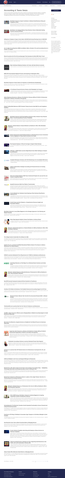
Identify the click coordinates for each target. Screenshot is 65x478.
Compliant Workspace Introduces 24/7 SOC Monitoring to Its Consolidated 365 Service (29, 159)
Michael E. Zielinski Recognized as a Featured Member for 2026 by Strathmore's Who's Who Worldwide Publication (28, 228)
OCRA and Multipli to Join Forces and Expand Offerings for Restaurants (19, 358)
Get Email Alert (56, 10)
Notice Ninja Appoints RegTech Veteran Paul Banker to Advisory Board (25, 219)
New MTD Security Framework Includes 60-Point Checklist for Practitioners (20, 281)
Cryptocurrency (53, 22)
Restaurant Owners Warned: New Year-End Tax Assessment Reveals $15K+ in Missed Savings (28, 296)
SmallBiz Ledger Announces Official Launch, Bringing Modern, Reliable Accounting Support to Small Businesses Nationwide (26, 313)
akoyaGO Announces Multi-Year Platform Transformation (22, 184)
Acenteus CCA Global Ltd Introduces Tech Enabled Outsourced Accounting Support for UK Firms (25, 289)
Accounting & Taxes (54, 19)
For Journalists (53, 37)
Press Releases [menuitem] (45, 2)
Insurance (52, 23)
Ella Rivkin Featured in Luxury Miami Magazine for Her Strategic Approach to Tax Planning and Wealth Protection (24, 212)
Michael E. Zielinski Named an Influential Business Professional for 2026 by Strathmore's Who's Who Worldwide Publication (27, 273)
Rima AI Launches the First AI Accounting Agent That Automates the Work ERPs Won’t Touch (24, 56)
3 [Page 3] (37, 461)
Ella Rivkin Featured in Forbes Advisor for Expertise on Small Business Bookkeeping (22, 82)
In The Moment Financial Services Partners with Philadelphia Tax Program (26, 89)
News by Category (54, 31)
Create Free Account (22, 473)
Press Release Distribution (8, 476)
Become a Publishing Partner (52, 476)
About (49, 473)
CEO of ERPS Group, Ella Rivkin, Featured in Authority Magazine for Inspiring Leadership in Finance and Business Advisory (27, 396)
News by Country (53, 32)
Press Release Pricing (7, 475)
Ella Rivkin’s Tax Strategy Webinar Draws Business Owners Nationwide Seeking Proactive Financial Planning (27, 31)
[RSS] (52, 14)
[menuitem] (49, 2)
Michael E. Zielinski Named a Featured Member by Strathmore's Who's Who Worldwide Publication (27, 126)
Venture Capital (53, 27)
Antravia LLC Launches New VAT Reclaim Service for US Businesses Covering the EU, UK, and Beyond (24, 350)
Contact (49, 475)
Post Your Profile (21, 475)
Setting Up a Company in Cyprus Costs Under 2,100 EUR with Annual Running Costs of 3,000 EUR (25, 39)
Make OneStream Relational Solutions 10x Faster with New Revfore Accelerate (27, 65)
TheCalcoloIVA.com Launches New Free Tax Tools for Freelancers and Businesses (22, 306)
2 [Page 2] (36, 461)
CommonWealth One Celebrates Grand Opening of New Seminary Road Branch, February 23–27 (27, 194)
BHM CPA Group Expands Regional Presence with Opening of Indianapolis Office (21, 73)
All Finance (52, 18)
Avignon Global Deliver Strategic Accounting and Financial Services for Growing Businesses (27, 167)
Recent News (35, 473)
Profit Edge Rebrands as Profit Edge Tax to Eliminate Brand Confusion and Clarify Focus (28, 264)
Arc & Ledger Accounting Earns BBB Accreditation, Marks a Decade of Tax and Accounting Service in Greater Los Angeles (26, 49)
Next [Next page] (47, 461)
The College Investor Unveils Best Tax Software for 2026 (16, 237)
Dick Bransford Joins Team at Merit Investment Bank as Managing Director (20, 422)
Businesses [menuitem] (39, 2)
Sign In (15, 2)
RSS (53, 14)
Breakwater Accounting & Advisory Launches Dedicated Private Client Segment (25, 341)
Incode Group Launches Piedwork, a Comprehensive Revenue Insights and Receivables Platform (26, 203)
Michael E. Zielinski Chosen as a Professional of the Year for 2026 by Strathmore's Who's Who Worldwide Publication (27, 387)
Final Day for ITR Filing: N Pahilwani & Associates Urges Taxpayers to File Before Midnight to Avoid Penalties (25, 415)
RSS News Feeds (36, 475)
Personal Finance (53, 26)
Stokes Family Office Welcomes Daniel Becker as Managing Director (19, 451)
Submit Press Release (56, 2)
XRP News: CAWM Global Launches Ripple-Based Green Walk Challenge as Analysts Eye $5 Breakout (28, 151)
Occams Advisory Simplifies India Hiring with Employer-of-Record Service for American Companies (27, 431)
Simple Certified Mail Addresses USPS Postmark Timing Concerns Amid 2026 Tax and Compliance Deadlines (25, 107)
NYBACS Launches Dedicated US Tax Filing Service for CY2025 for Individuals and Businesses (24, 255)
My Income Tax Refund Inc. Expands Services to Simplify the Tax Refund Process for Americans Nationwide (25, 323)
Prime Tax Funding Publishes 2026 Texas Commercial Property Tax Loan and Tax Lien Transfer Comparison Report (28, 176)
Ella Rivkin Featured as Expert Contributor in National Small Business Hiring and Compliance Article (27, 21)
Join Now (10, 2)
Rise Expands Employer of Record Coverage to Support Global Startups (25, 143)
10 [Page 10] (45, 461)
